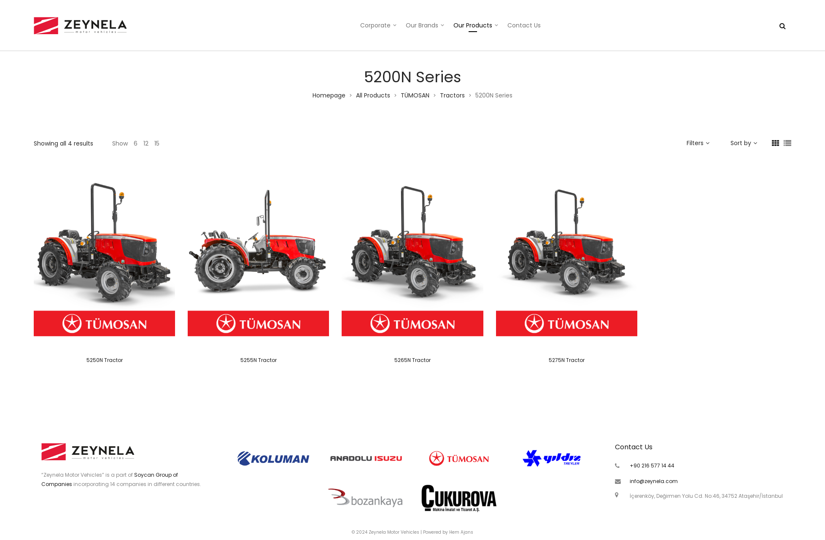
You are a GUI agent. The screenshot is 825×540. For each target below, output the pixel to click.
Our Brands (422, 25)
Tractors (452, 95)
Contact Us (524, 25)
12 (145, 143)
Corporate (375, 25)
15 (156, 143)
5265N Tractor (412, 360)
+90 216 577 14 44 (652, 465)
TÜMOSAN (415, 95)
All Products (373, 95)
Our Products (472, 25)
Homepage (329, 95)
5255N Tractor (258, 360)
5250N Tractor (104, 360)
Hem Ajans (461, 532)
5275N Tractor (567, 360)
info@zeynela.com (654, 481)
